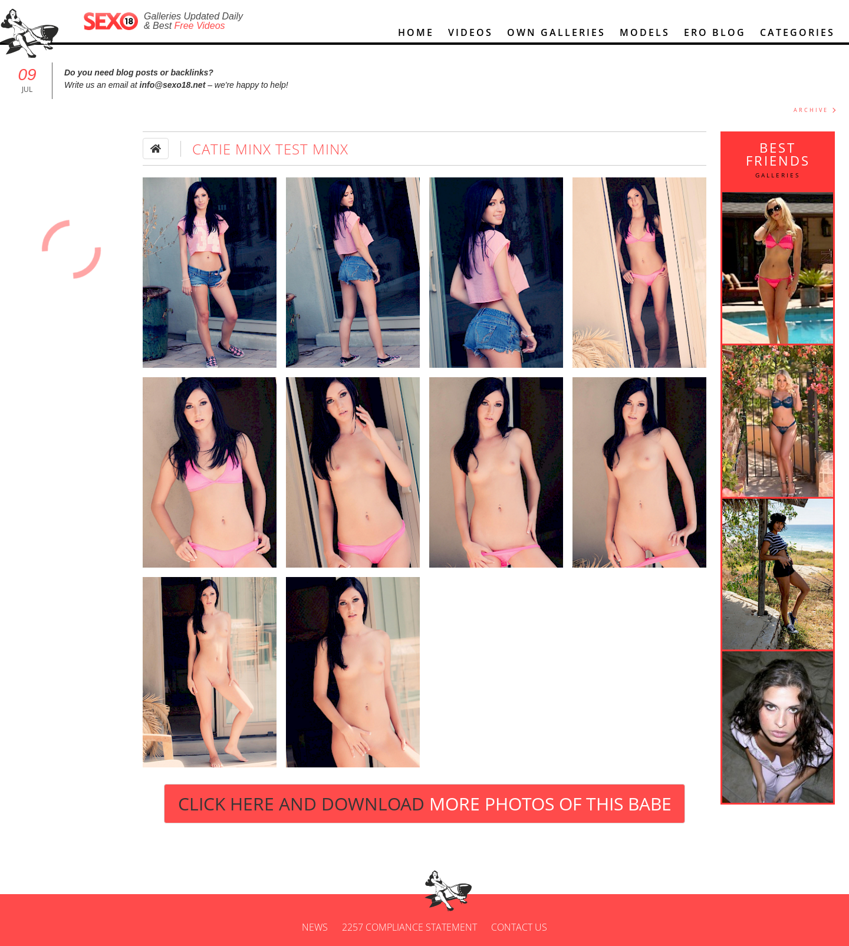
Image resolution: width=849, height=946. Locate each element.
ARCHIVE (811, 110)
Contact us (519, 927)
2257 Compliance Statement (409, 927)
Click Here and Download (425, 804)
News (315, 927)
